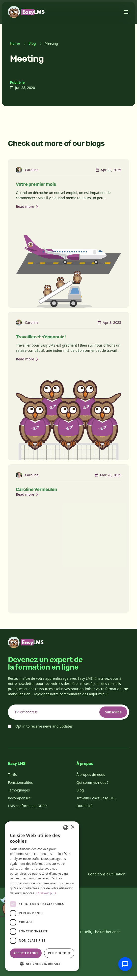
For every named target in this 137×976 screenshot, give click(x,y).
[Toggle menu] (126, 12)
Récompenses (19, 798)
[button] (42, 963)
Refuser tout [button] (59, 953)
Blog (32, 43)
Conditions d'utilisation (106, 874)
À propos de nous (91, 774)
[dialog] (42, 896)
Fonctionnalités (20, 782)
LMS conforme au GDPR (27, 805)
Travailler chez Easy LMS (96, 798)
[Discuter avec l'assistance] (125, 964)
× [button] (72, 827)
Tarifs (12, 774)
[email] (68, 712)
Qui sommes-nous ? (93, 782)
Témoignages (19, 790)
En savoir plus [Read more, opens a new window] (46, 893)
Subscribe (113, 712)
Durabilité (85, 805)
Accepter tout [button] (25, 953)
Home (15, 43)
